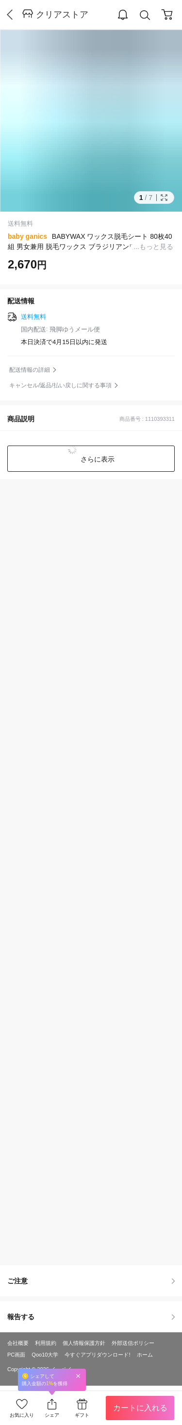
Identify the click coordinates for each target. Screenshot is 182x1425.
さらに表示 (97, 459)
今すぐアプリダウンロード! (97, 1355)
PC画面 (16, 1355)
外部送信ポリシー (133, 1343)
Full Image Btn (164, 197)
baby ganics (27, 236)
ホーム (145, 1355)
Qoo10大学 (45, 1355)
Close (78, 1376)
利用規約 (45, 1343)
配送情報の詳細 (29, 369)
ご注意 (91, 1280)
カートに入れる (140, 1408)
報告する (91, 1316)
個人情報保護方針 (84, 1343)
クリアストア (62, 14)
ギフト (82, 1415)
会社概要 (18, 1343)
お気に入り (22, 1415)
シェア (52, 1415)
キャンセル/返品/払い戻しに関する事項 (60, 385)
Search (145, 15)
